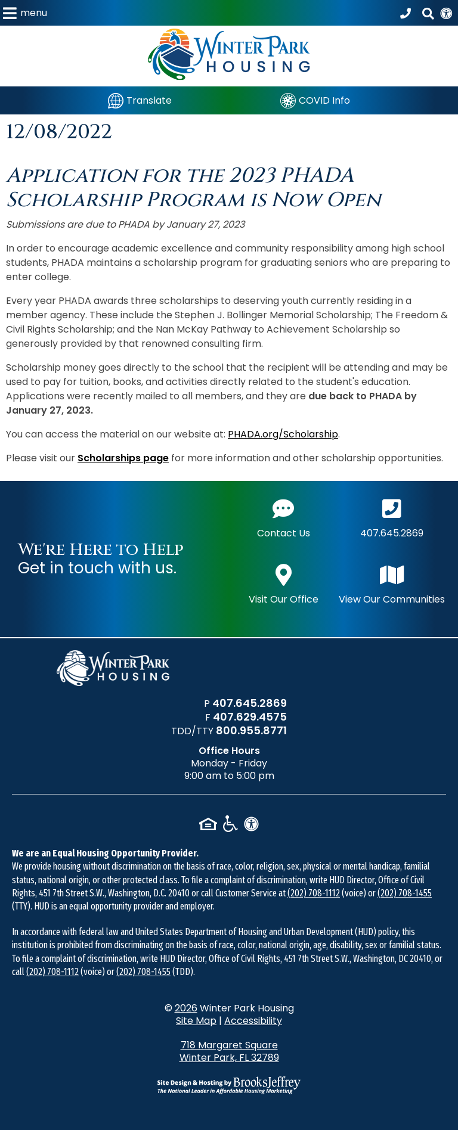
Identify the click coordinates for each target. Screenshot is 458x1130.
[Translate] (140, 100)
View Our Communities (392, 583)
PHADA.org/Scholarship (283, 434)
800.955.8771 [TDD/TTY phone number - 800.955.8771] (251, 730)
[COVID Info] (315, 100)
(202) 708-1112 (313, 893)
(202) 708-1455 (404, 893)
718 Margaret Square (229, 1051)
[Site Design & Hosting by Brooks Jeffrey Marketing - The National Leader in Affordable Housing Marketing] (229, 1085)
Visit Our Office (283, 583)
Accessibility (253, 1020)
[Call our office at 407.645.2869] (407, 13)
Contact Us (283, 517)
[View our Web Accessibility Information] (446, 12)
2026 (186, 1008)
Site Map (196, 1020)
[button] (25, 13)
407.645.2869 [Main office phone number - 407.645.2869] (391, 517)
